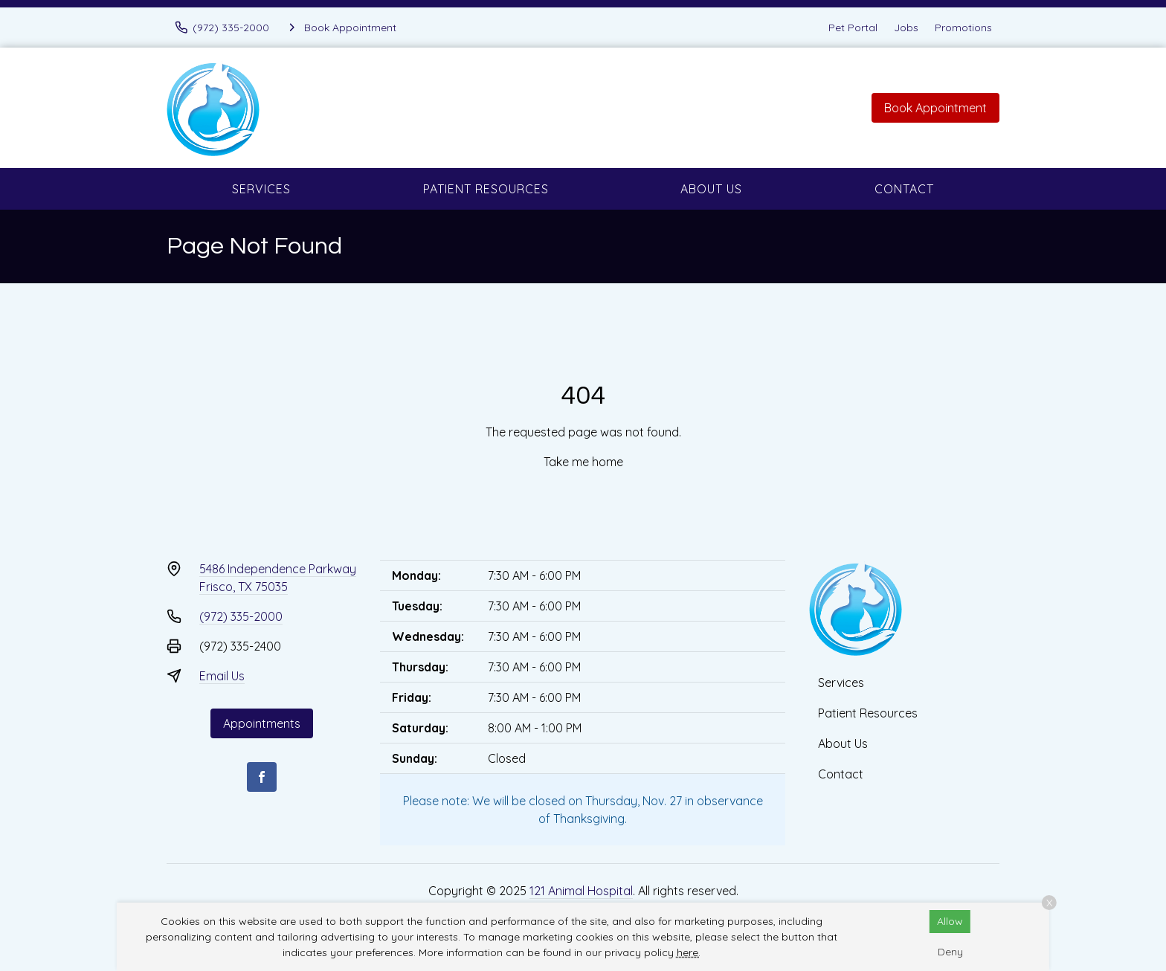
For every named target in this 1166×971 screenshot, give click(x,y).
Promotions (963, 27)
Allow (950, 921)
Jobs (906, 27)
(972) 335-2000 (241, 616)
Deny (950, 951)
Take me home (583, 461)
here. (688, 952)
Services (261, 188)
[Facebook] (262, 777)
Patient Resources (486, 188)
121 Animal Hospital (581, 890)
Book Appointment (935, 107)
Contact (904, 188)
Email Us (222, 675)
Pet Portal (852, 27)
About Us (711, 188)
